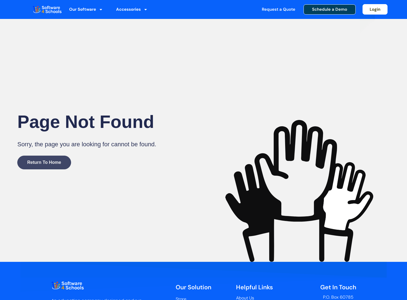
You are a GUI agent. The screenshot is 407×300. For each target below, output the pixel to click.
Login (375, 9)
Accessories (132, 9)
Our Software (86, 9)
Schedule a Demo (329, 9)
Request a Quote (278, 9)
